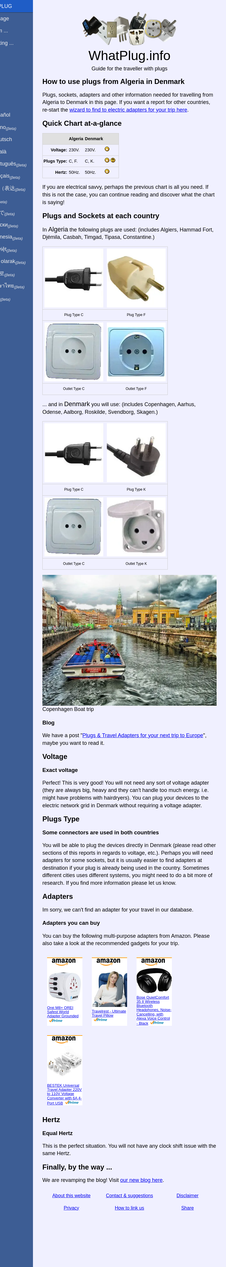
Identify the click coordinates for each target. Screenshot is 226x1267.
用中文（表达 (24, 188)
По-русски (20, 225)
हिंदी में (15, 200)
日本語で (19, 213)
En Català (14, 152)
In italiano (19, 127)
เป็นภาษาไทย (23, 286)
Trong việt (20, 249)
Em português (25, 164)
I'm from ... (15, 31)
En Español (16, 115)
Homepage (16, 18)
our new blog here (161, 1195)
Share (191, 1222)
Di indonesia (23, 237)
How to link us (139, 1222)
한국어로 (19, 273)
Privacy (88, 1222)
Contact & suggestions (139, 1210)
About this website (88, 1210)
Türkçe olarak (24, 261)
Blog (8, 64)
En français (21, 176)
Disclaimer (191, 1210)
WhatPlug (17, 6)
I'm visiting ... (18, 43)
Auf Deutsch (17, 139)
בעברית (16, 298)
